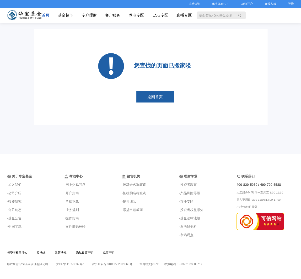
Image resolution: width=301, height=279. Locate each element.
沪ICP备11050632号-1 (70, 264)
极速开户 (247, 4)
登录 (291, 4)
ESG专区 (160, 15)
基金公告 (15, 218)
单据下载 (72, 201)
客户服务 (112, 15)
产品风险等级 (190, 193)
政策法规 (60, 252)
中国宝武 (15, 226)
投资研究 (15, 201)
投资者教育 (188, 185)
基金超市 (65, 15)
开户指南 (72, 193)
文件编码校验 (75, 226)
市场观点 (187, 235)
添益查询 (194, 4)
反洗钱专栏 (188, 226)
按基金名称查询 (134, 185)
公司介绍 (15, 193)
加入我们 (15, 185)
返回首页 (155, 97)
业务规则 (72, 210)
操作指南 (72, 218)
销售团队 (129, 201)
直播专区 (184, 15)
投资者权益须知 (192, 210)
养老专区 (136, 15)
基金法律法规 (190, 218)
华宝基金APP (220, 4)
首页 (45, 15)
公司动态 (15, 210)
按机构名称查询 (134, 193)
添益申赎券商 (133, 210)
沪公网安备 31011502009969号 (112, 264)
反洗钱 (41, 252)
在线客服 (270, 4)
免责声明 (108, 252)
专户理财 (89, 15)
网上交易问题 (75, 185)
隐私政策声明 (84, 252)
